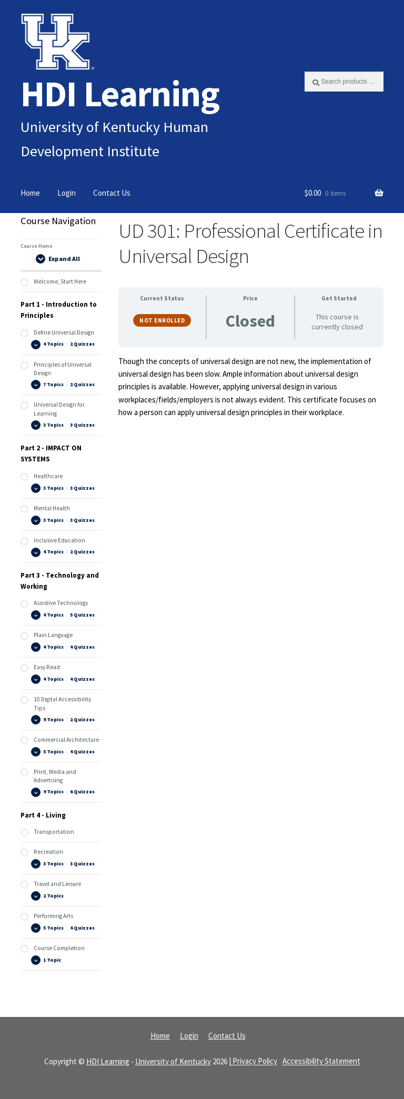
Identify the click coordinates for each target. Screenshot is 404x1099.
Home (30, 193)
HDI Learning (120, 93)
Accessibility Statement (321, 1061)
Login (66, 193)
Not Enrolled (162, 320)
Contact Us (111, 193)
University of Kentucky (173, 1061)
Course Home (37, 246)
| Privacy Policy (253, 1061)
